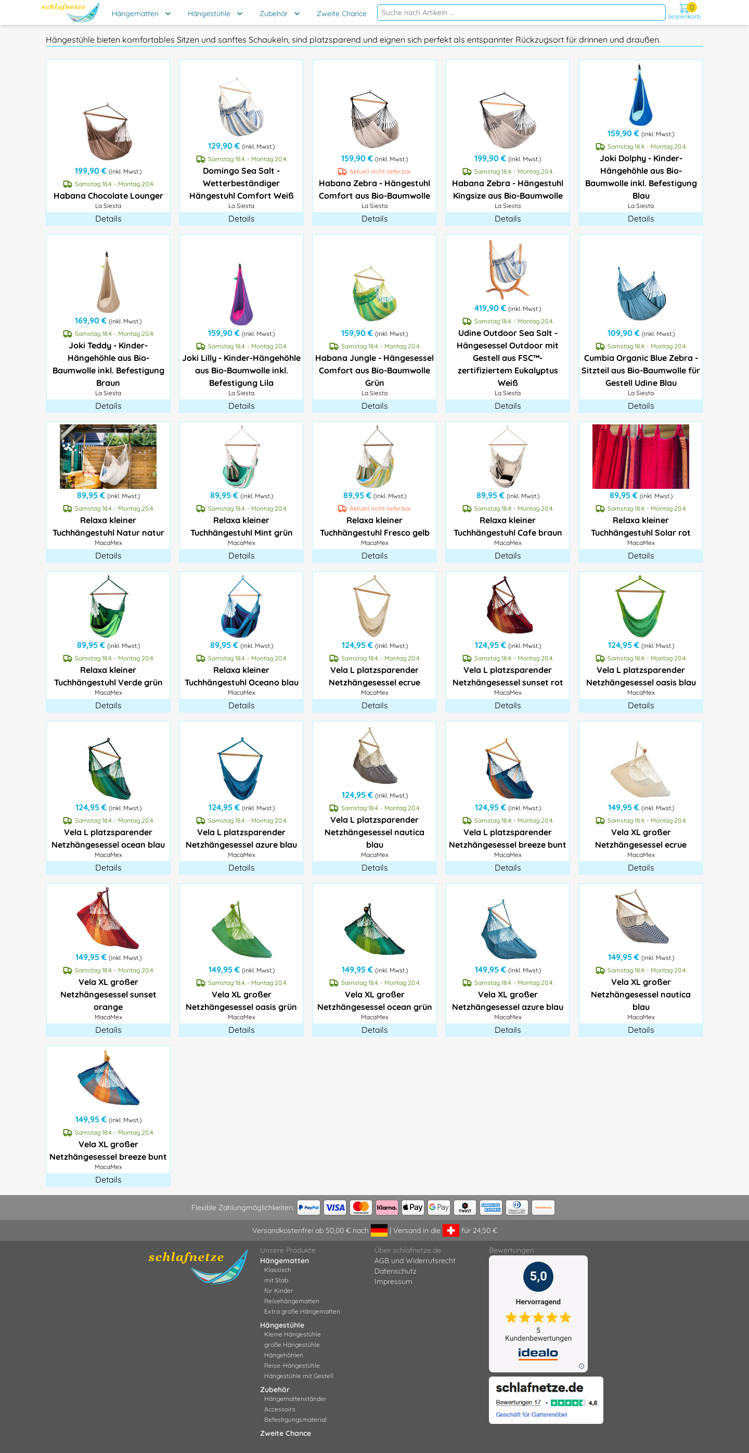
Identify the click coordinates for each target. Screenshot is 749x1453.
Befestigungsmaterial (295, 1419)
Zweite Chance (342, 13)
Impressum (393, 1281)
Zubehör (274, 13)
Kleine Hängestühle (292, 1334)
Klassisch (277, 1270)
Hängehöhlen (283, 1355)
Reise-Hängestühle (292, 1365)
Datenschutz (395, 1271)
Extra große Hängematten (302, 1311)
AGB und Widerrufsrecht (415, 1260)
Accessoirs (279, 1409)
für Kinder (278, 1290)
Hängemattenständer (295, 1399)
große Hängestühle (292, 1344)
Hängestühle (209, 13)
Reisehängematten (291, 1301)
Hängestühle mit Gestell (298, 1376)
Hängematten (135, 13)
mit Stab (276, 1280)
